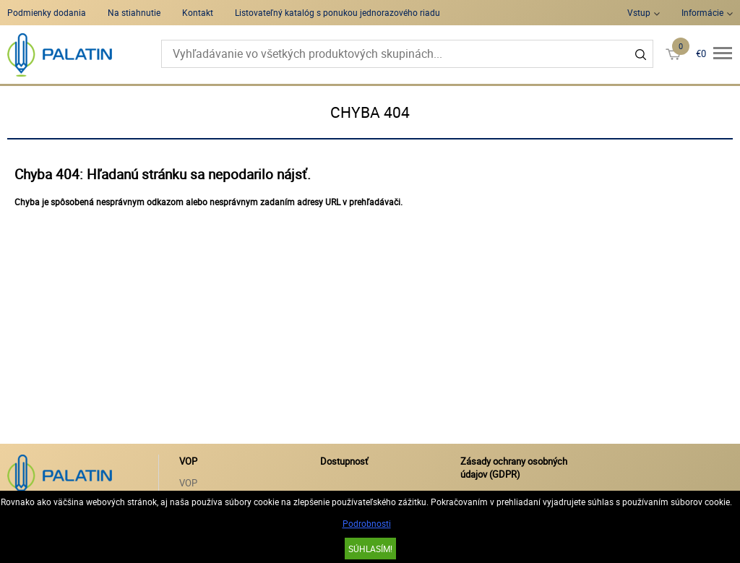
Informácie (702, 12)
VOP (188, 482)
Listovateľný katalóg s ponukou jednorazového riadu (337, 12)
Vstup (638, 12)
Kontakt (197, 12)
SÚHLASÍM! (370, 548)
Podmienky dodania (46, 12)
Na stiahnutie (134, 12)
